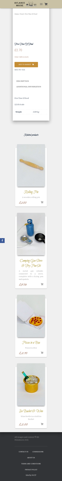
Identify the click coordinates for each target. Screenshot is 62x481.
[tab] (24, 81)
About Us (31, 458)
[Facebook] (2, 240)
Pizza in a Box (31, 342)
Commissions (37, 452)
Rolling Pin (31, 192)
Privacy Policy (31, 470)
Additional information (28, 87)
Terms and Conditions (31, 464)
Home (17, 14)
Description (22, 81)
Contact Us (23, 452)
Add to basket (25, 64)
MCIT (34, 475)
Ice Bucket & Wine (31, 411)
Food (22, 14)
